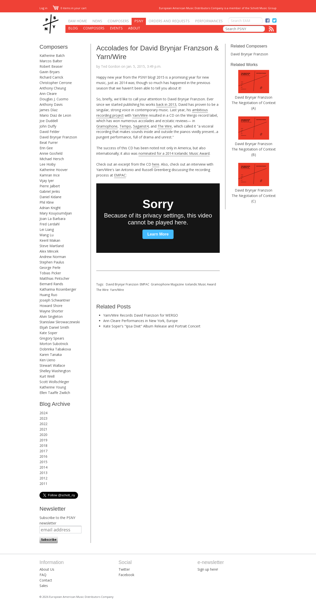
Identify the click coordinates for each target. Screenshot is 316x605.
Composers (118, 21)
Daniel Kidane (50, 196)
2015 (43, 461)
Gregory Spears (52, 338)
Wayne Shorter (51, 311)
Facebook (126, 574)
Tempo (125, 126)
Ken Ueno (47, 360)
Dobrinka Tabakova (55, 349)
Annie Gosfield (51, 153)
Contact (46, 580)
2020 (43, 434)
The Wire (165, 126)
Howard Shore (51, 305)
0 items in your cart (69, 8)
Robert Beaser (51, 66)
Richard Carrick (51, 77)
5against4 (141, 126)
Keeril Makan (50, 240)
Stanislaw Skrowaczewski (60, 322)
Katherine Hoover (54, 169)
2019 (43, 440)
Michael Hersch (52, 158)
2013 (43, 472)
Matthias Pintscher (54, 278)
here (155, 164)
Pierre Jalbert (50, 186)
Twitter (124, 569)
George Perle (50, 267)
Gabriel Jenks (50, 191)
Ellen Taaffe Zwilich (55, 392)
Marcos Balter (51, 61)
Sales (44, 585)
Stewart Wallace (52, 365)
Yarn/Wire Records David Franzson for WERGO (140, 315)
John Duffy (48, 126)
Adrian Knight (50, 207)
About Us (47, 569)
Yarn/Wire (140, 115)
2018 (43, 445)
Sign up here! (208, 569)
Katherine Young (53, 387)
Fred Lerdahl (49, 224)
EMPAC (120, 175)
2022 (43, 423)
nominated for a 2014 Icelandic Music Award (174, 153)
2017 (43, 451)
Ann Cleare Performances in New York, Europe (140, 320)
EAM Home (77, 21)
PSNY (138, 21)
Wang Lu (47, 235)
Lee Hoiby (48, 164)
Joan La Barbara (52, 218)
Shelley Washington (55, 370)
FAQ (43, 574)
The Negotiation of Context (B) (254, 152)
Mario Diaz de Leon (55, 115)
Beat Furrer (49, 142)
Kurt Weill (47, 376)
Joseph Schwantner (55, 300)
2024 (43, 413)
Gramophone (107, 126)
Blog (73, 28)
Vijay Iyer (47, 180)
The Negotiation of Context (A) (254, 105)
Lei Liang (47, 229)
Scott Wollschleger (54, 381)
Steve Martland (52, 245)
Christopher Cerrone (56, 82)
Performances (209, 21)
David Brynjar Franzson (58, 137)
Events (116, 28)
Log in (43, 8)
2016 (43, 456)
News (97, 21)
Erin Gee (46, 148)
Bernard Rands (51, 283)
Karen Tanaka (51, 354)
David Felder (49, 131)
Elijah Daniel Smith (54, 327)
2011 (43, 483)
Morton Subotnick (54, 343)
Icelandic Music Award (200, 284)
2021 (43, 429)
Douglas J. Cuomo (54, 99)
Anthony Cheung (53, 88)
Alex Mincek (49, 251)
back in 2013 (166, 104)
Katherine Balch (52, 55)
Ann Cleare (48, 93)
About (134, 28)
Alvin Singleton (51, 316)
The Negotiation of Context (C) (254, 198)
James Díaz (49, 110)
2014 (43, 467)
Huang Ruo (48, 294)
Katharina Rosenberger (58, 289)
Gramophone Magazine (167, 284)
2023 (43, 418)
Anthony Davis (51, 104)
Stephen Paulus (52, 262)
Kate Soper (48, 332)
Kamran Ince (50, 175)
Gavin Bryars (50, 71)
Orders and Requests (169, 21)
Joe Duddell (49, 120)
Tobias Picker (50, 273)
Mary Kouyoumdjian (56, 213)
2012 (43, 478)
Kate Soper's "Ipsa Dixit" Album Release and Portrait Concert (151, 326)
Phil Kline (47, 202)
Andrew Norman (53, 256)
